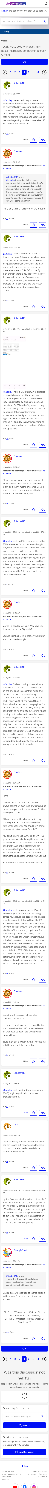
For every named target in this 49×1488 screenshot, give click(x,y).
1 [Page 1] (10, 72)
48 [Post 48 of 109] (7, 300)
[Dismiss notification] (46, 11)
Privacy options (8, 1472)
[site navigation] (2, 3)
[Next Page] (44, 72)
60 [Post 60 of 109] (7, 1332)
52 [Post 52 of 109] (7, 649)
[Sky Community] (16, 4)
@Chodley (7, 100)
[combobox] (22, 21)
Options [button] (4, 41)
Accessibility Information (37, 1474)
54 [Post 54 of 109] (7, 873)
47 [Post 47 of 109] (7, 219)
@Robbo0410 (12, 177)
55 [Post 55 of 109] (7, 974)
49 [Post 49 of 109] (7, 439)
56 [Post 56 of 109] (7, 1055)
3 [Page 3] (19, 72)
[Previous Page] (4, 72)
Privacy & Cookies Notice (11, 1474)
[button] (45, 82)
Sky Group (6, 1479)
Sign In (46, 4)
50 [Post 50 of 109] (7, 503)
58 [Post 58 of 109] (7, 1162)
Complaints (6, 1477)
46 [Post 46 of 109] (7, 134)
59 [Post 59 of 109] (7, 1233)
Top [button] (26, 1466)
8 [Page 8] (38, 72)
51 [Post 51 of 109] (7, 584)
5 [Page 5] (28, 72)
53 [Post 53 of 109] (7, 754)
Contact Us (42, 1477)
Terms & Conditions (39, 1472)
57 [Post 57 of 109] (7, 1107)
